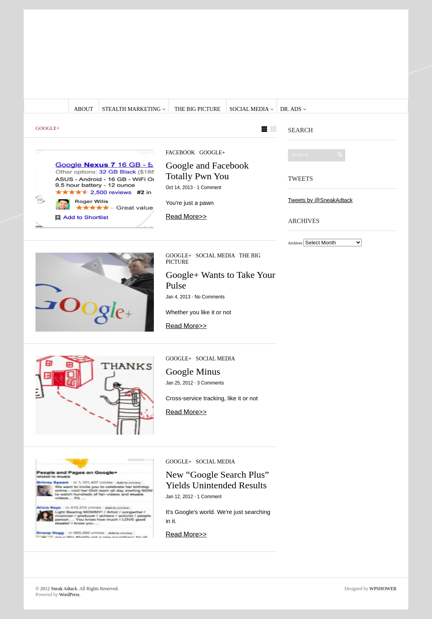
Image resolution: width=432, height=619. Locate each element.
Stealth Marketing (131, 109)
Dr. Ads (290, 109)
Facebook (180, 153)
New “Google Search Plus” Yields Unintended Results (217, 479)
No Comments (209, 297)
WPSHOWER (382, 588)
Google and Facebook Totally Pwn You (207, 170)
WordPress (69, 594)
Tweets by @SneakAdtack (320, 200)
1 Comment (209, 187)
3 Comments (210, 383)
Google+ (212, 153)
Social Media (249, 109)
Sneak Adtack (64, 588)
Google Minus (193, 371)
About (83, 109)
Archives (295, 243)
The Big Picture (197, 109)
